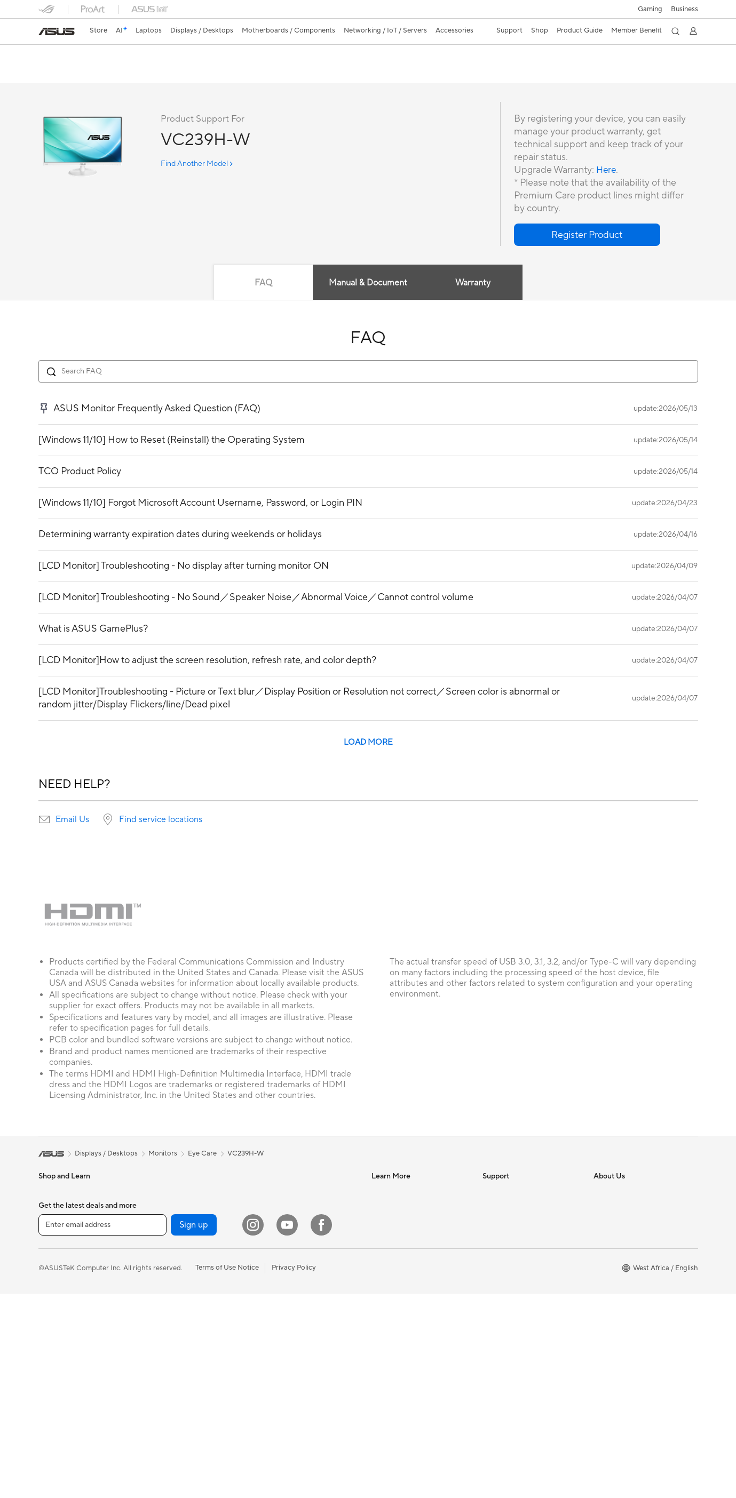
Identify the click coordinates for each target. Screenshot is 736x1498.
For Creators (58, 1241)
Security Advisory (510, 1273)
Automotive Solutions (405, 1225)
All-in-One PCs (61, 1306)
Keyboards (276, 1241)
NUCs (48, 1354)
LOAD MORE (368, 743)
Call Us (493, 1257)
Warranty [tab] (473, 283)
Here (607, 170)
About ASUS (613, 1193)
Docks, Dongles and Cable (300, 1321)
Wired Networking (177, 1386)
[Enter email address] (102, 1429)
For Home (54, 1209)
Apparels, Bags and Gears (299, 1273)
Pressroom (610, 1257)
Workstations (59, 1386)
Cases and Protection (293, 1289)
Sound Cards (168, 1289)
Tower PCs (55, 1322)
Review (143, 73)
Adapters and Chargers (296, 1305)
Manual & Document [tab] (368, 283)
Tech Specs (99, 73)
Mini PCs (52, 1370)
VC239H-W (66, 55)
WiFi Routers (168, 1370)
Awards (605, 1209)
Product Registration (515, 1225)
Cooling (160, 1241)
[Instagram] (253, 1429)
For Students (58, 1257)
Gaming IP (275, 1369)
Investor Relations (622, 1225)
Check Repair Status (515, 1193)
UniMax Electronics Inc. (630, 1305)
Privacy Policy (294, 1472)
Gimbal (270, 1353)
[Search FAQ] (368, 372)
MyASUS (496, 1289)
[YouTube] (287, 1429)
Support (182, 73)
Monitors (52, 1290)
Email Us (72, 820)
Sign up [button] (193, 1429)
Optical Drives (171, 1305)
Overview (52, 73)
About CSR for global (627, 1241)
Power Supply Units (179, 1273)
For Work (53, 1225)
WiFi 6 (158, 1354)
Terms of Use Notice (227, 1472)
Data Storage (169, 1321)
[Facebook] (321, 1429)
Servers (271, 1193)
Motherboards (171, 1209)
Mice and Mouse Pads (293, 1257)
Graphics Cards (173, 1225)
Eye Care (202, 1154)
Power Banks (279, 1337)
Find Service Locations (518, 1209)
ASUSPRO (388, 1209)
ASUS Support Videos (517, 1305)
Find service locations (160, 820)
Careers (606, 1321)
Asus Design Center (402, 1193)
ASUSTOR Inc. (616, 1273)
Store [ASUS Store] (98, 30)
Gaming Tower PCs (68, 1338)
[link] (56, 31)
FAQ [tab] (263, 283)
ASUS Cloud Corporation (633, 1289)
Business (684, 9)
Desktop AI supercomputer (302, 1209)
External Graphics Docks (187, 1257)
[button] (650, 9)
